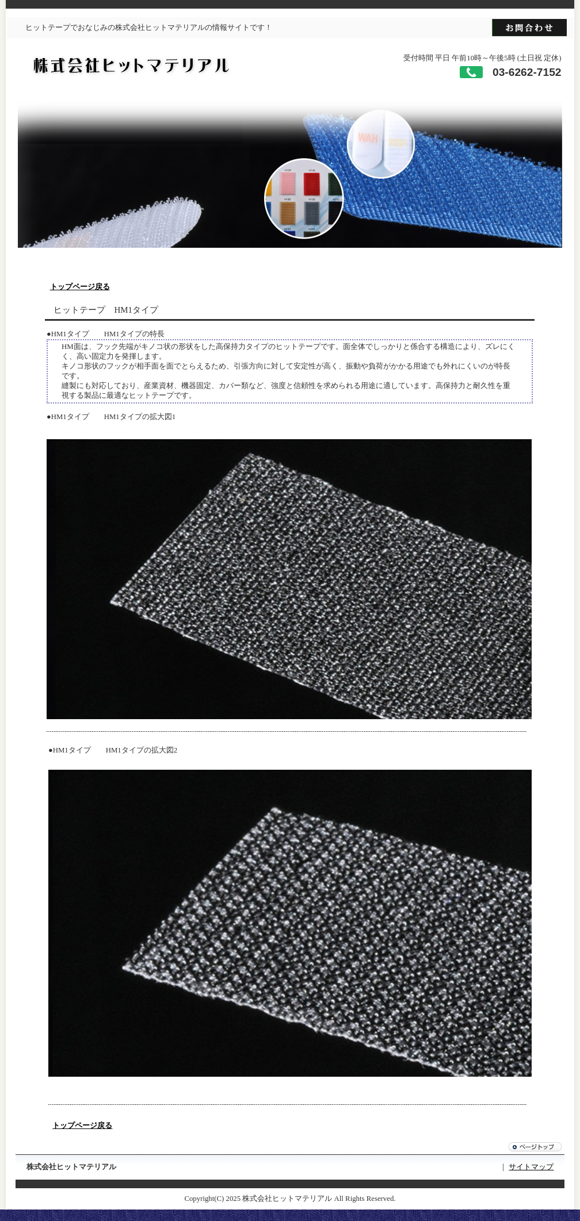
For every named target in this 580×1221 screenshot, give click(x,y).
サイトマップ (531, 1167)
